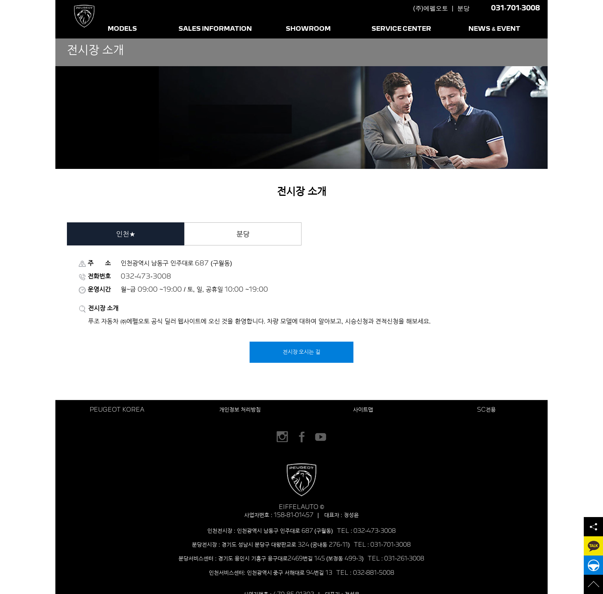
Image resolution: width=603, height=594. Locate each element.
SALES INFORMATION (215, 29)
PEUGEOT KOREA (117, 410)
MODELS (122, 29)
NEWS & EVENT (494, 29)
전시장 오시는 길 (302, 352)
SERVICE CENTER (401, 29)
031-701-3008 (515, 8)
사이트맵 (363, 410)
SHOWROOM (308, 29)
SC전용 (486, 410)
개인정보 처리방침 (240, 410)
